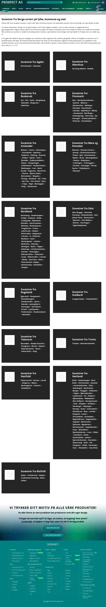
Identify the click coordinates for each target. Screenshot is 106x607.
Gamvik (76, 103)
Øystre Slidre (35, 173)
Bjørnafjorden (86, 393)
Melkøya (88, 105)
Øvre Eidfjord (78, 401)
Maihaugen (26, 168)
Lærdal (92, 411)
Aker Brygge (77, 212)
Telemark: (27, 339)
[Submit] (61, 2)
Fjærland (76, 424)
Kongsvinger (33, 163)
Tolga (24, 184)
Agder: (40, 62)
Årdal (74, 380)
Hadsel (35, 231)
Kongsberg (40, 100)
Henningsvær (26, 241)
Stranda (76, 165)
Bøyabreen (86, 424)
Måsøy (94, 110)
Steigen (24, 267)
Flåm (91, 385)
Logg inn (98, 6)
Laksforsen (26, 231)
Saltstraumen (35, 223)
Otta (44, 178)
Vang (23, 186)
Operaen (76, 220)
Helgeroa (26, 383)
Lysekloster (77, 396)
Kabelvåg (25, 249)
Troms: (92, 339)
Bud (81, 155)
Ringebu (36, 176)
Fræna (75, 155)
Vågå (31, 184)
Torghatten (26, 228)
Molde (75, 158)
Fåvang (24, 178)
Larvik (43, 380)
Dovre (31, 150)
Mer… (4, 11)
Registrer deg (100, 9)
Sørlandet (26, 314)
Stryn (75, 430)
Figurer (80, 9)
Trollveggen (89, 163)
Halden (42, 475)
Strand (24, 309)
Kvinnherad (77, 411)
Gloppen (82, 403)
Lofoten (24, 236)
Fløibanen (93, 391)
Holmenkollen (87, 215)
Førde (86, 435)
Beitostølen (26, 176)
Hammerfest (78, 105)
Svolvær (24, 252)
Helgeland (37, 233)
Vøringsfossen (91, 401)
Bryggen (83, 391)
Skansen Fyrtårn (87, 150)
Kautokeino (86, 108)
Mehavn (84, 103)
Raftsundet (26, 233)
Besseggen (39, 184)
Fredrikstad (32, 475)
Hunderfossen (39, 165)
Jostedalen (89, 416)
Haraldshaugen (27, 299)
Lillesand (36, 66)
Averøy (75, 152)
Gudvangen (77, 388)
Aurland (94, 383)
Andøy (23, 218)
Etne (75, 403)
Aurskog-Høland (79, 68)
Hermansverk (78, 427)
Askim (23, 475)
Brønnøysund (35, 226)
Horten (36, 380)
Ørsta (82, 158)
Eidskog (34, 155)
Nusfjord (24, 239)
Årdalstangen (84, 380)
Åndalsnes (85, 160)
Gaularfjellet (78, 437)
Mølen (34, 383)
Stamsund (39, 254)
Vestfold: (26, 376)
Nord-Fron (41, 171)
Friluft (29, 9)
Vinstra (25, 173)
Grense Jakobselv (89, 118)
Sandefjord (25, 388)
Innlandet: (27, 146)
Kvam (83, 409)
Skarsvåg (89, 116)
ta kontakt (14, 45)
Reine (33, 246)
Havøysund (78, 113)
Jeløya (23, 480)
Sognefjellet (91, 419)
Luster (84, 414)
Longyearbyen (78, 299)
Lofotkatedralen (38, 249)
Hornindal (93, 445)
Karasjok (76, 108)
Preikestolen (26, 312)
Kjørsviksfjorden (79, 440)
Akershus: (78, 64)
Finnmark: (78, 96)
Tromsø (75, 343)
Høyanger (87, 406)
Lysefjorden (34, 309)
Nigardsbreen (78, 419)
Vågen (76, 393)
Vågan (40, 246)
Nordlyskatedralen (85, 100)
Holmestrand (26, 380)
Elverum (42, 155)
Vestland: (77, 376)
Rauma (76, 160)
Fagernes (32, 171)
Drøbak (90, 68)
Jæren (36, 301)
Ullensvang (77, 442)
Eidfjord (91, 396)
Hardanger (77, 406)
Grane (35, 228)
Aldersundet (33, 257)
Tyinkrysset (32, 186)
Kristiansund (89, 155)
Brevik (34, 346)
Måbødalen (89, 398)
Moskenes (25, 244)
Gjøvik (32, 158)
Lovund (43, 257)
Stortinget (84, 223)
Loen (89, 432)
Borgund (76, 414)
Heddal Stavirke (37, 343)
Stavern (37, 385)
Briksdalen (83, 430)
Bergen (76, 391)
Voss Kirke (93, 448)
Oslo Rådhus (87, 220)
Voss (74, 448)
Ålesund (75, 150)
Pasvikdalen (87, 121)
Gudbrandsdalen (37, 160)
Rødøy (36, 262)
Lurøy (23, 257)
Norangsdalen (92, 158)
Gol (22, 100)
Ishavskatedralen (87, 343)
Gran (38, 158)
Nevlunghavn (26, 385)
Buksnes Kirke (27, 254)
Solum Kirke (26, 351)
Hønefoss (25, 105)
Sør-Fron (25, 181)
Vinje (35, 351)
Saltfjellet (37, 265)
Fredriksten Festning (30, 478)
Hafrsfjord (36, 307)
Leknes (37, 241)
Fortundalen (78, 416)
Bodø (39, 218)
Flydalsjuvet (84, 168)
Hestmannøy (26, 265)
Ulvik (86, 442)
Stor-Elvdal (35, 181)
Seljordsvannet (27, 349)
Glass (21, 9)
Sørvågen (25, 246)
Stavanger (25, 307)
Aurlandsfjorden (80, 385)
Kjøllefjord (85, 110)
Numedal (25, 103)
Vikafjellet (83, 448)
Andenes (31, 218)
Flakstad (36, 236)
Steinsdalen (92, 409)
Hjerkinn (36, 152)
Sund (32, 239)
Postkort (56, 9)
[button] (103, 2)
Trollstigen (77, 163)
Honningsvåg (78, 116)
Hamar (24, 163)
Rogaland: (27, 292)
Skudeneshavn (40, 312)
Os (85, 396)
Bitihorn (24, 150)
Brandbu (24, 160)
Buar (86, 411)
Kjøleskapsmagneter (42, 9)
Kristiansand (26, 66)
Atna (44, 181)
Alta (74, 100)
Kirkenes (76, 121)
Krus (14, 9)
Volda (84, 445)
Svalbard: (77, 295)
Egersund (24, 296)
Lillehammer (26, 165)
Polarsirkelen (26, 262)
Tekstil (89, 9)
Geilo (32, 100)
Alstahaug (25, 215)
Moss (42, 478)
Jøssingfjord (35, 304)
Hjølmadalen (78, 398)
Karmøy (76, 409)
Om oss (99, 13)
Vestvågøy (34, 252)
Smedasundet (27, 301)
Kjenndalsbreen (79, 432)
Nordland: (26, 211)
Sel (39, 178)
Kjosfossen (88, 388)
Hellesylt (76, 171)
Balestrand (85, 422)
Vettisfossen (83, 383)
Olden (95, 432)
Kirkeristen (88, 217)
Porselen (6, 9)
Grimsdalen (27, 152)
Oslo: (91, 208)
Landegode (26, 220)
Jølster (88, 437)
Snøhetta (25, 155)
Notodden (25, 343)
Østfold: (41, 471)
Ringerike (34, 103)
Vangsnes (77, 445)
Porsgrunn (25, 346)
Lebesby (76, 110)
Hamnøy (34, 244)
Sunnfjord (78, 435)
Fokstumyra (41, 150)
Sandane (91, 403)
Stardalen (92, 440)
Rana (41, 259)
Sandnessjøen (37, 215)
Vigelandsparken (80, 225)
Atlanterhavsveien (88, 152)
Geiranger (85, 165)
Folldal (25, 158)
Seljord (41, 346)
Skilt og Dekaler (68, 9)
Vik (91, 442)
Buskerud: (27, 96)
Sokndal (24, 304)
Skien (38, 349)
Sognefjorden (91, 427)
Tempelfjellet (91, 299)
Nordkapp (88, 113)
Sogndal (76, 422)
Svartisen (33, 259)
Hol (26, 100)
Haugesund (35, 296)
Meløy (24, 259)
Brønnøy (24, 226)
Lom (34, 168)
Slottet (76, 223)
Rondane (32, 178)
